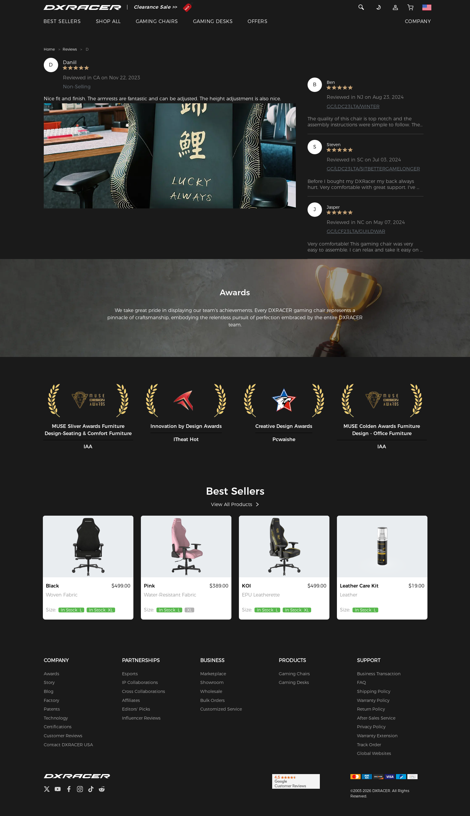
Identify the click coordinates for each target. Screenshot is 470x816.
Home (49, 49)
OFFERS (257, 21)
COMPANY (418, 21)
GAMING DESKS (213, 21)
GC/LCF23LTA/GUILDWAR (356, 231)
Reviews (70, 49)
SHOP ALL (108, 21)
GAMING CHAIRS (157, 21)
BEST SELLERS (62, 21)
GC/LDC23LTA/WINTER (353, 106)
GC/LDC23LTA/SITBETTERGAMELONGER (374, 169)
